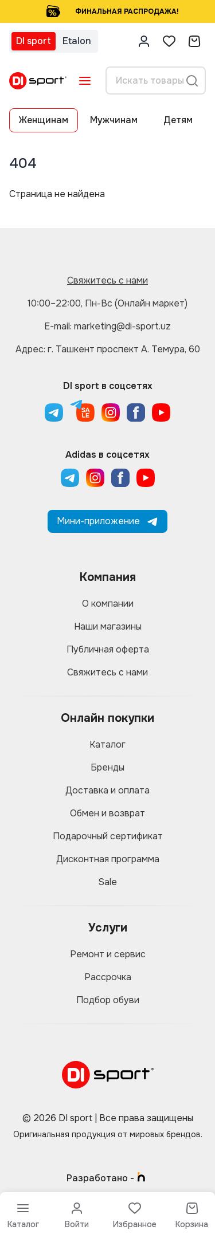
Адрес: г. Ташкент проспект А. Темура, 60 (107, 349)
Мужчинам (114, 120)
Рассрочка (107, 977)
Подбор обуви (107, 1000)
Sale (107, 882)
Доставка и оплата (107, 790)
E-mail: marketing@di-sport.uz (107, 326)
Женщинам (43, 120)
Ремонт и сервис (108, 954)
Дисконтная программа (107, 859)
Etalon (76, 41)
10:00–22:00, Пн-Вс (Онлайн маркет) (107, 303)
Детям (178, 120)
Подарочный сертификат (108, 836)
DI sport (33, 41)
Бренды (107, 767)
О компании (108, 604)
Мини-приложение (107, 521)
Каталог (107, 744)
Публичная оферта (108, 649)
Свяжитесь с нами (107, 280)
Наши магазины (108, 626)
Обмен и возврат (107, 813)
